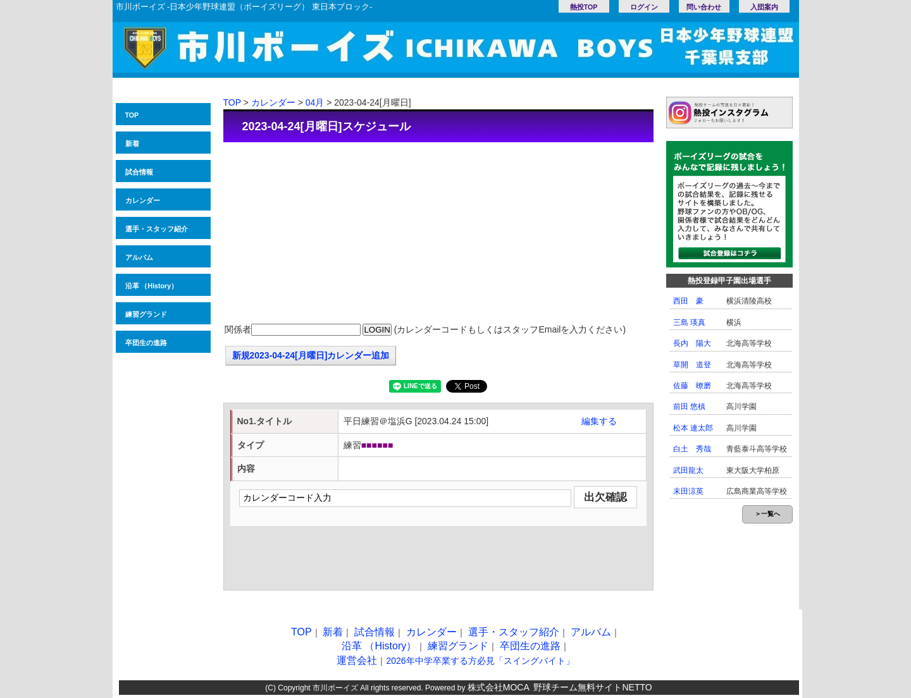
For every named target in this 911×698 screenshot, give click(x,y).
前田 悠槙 (689, 406)
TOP (132, 115)
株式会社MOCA (499, 687)
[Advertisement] (438, 233)
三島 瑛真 (689, 322)
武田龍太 (688, 470)
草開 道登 (692, 364)
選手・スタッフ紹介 (156, 229)
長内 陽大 (692, 343)
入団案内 (764, 7)
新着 (132, 143)
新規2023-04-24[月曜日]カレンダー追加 (311, 355)
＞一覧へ (767, 513)
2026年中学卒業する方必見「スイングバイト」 (480, 661)
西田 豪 (688, 301)
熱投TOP (584, 7)
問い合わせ (703, 7)
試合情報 (139, 172)
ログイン (644, 7)
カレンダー (142, 200)
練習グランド (146, 314)
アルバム (139, 257)
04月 (315, 102)
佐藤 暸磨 (692, 385)
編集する (599, 421)
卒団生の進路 (146, 342)
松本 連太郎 (693, 428)
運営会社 (357, 660)
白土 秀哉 (692, 448)
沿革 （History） (151, 286)
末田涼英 (688, 491)
